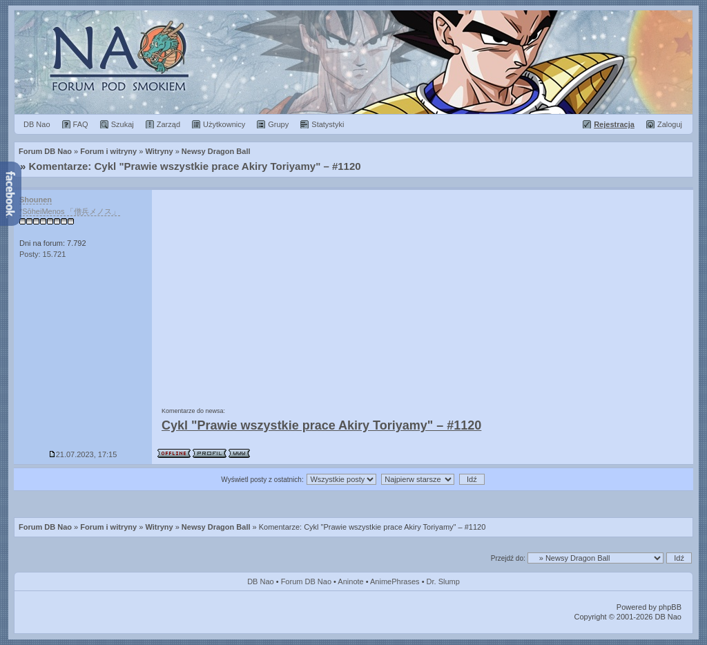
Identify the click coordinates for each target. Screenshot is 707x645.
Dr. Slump (443, 581)
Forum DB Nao (45, 527)
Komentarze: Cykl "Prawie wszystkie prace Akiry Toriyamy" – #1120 (195, 166)
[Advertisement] (422, 293)
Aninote (350, 581)
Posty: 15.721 (42, 254)
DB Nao (260, 581)
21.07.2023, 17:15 (83, 454)
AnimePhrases (395, 581)
